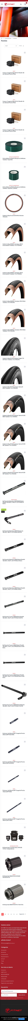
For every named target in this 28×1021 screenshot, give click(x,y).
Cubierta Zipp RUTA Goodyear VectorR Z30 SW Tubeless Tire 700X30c (14, 444)
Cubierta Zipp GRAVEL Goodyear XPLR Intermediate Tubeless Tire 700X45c (13, 245)
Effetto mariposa (14, 156)
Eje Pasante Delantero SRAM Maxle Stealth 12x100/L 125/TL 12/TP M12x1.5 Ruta (14, 560)
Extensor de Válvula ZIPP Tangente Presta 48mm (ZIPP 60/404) (14, 762)
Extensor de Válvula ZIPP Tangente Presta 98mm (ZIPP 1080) (14, 819)
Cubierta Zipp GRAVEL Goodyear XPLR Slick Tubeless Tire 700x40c (14, 302)
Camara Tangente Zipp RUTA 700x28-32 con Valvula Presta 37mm (13, 102)
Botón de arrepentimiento (7, 981)
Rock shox (14, 499)
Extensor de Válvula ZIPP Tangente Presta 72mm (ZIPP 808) (14, 791)
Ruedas (15, 38)
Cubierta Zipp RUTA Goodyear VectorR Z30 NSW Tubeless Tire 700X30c (14, 416)
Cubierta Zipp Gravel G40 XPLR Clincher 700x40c (13, 216)
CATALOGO (3, 979)
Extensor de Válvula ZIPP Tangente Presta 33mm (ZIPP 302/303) (14, 734)
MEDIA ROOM (4, 976)
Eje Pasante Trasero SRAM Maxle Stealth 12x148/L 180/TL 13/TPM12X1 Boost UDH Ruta (13, 676)
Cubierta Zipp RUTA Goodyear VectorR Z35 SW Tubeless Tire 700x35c (14, 473)
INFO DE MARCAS (5, 974)
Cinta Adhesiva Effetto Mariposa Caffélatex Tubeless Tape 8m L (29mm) (14, 187)
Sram (14, 529)
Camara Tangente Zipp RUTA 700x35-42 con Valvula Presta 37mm (13, 130)
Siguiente (22, 914)
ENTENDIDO (21, 1019)
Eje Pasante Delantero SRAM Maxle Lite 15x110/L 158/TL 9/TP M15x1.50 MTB (13, 531)
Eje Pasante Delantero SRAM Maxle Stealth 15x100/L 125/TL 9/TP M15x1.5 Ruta (14, 588)
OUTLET (3, 959)
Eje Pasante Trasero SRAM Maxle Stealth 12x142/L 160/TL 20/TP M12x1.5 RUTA (13, 617)
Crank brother (14, 846)
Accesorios (3, 950)
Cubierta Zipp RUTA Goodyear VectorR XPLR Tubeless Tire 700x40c (13, 387)
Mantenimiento (5, 956)
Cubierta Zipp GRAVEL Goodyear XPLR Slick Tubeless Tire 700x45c (14, 330)
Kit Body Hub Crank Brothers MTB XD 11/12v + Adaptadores (12, 848)
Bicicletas (3, 952)
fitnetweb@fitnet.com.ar (8, 943)
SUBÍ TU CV (3, 972)
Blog (2, 963)
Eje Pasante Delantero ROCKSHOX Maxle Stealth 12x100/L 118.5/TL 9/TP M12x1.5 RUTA (13, 502)
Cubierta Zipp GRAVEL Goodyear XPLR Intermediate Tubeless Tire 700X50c (13, 273)
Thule (2, 961)
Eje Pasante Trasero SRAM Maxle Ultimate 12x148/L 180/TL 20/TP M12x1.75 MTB (13, 705)
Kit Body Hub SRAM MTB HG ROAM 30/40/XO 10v (11, 876)
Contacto (3, 970)
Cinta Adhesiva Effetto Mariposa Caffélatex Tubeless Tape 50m (14, 159)
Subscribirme (22, 995)
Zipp (14, 71)
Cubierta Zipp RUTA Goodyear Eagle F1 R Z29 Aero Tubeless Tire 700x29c (13, 359)
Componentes (8, 38)
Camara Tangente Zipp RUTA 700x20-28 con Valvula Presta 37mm (13, 73)
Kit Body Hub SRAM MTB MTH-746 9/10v (13, 904)
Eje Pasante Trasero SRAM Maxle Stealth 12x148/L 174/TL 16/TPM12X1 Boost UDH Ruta (13, 646)
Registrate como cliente (7, 983)
